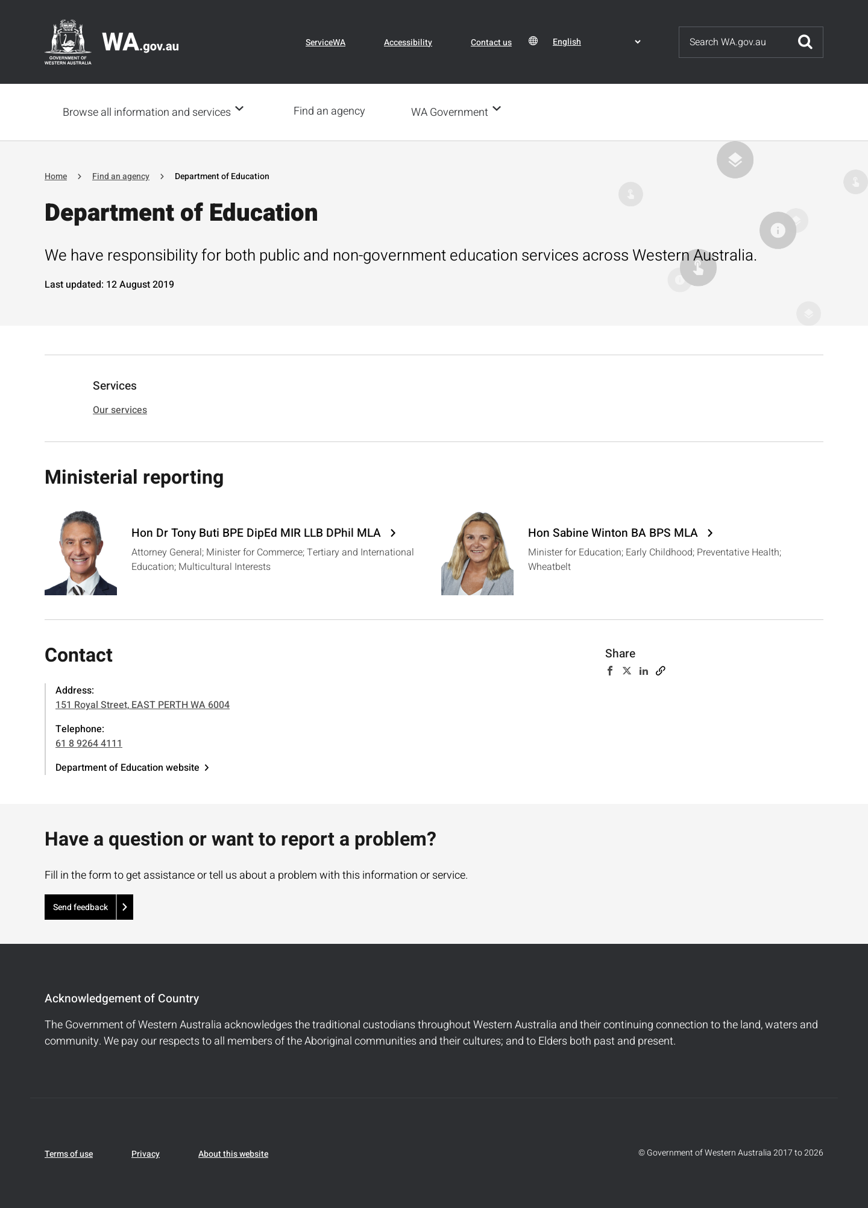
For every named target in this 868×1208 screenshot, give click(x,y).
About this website (233, 1152)
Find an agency (333, 111)
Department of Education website (127, 766)
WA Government (453, 112)
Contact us (491, 42)
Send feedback (80, 906)
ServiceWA (325, 42)
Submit (805, 42)
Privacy (145, 1152)
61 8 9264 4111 (88, 742)
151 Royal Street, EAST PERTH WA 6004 (142, 704)
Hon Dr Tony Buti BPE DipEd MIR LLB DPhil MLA (257, 532)
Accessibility (408, 42)
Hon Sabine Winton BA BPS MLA (614, 532)
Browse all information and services (147, 112)
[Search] (733, 42)
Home (56, 175)
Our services (120, 409)
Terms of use (69, 1152)
